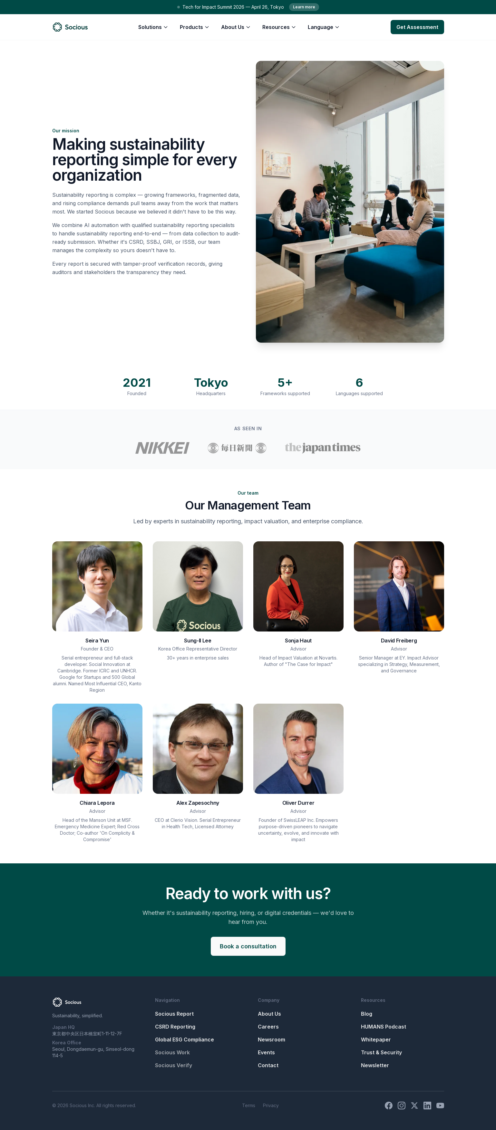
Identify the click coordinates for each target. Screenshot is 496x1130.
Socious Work (172, 1052)
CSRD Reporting (175, 1026)
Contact (268, 1065)
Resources (279, 27)
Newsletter (375, 1065)
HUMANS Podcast (383, 1026)
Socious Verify (173, 1065)
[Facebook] (389, 1105)
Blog (366, 1014)
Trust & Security (381, 1052)
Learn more (304, 7)
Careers (268, 1026)
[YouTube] (440, 1105)
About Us (236, 27)
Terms (248, 1105)
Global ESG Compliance (184, 1039)
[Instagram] (401, 1105)
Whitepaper (376, 1039)
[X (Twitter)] (414, 1105)
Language (324, 27)
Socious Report (174, 1014)
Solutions (153, 27)
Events (266, 1052)
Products (194, 27)
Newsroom (271, 1039)
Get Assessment (417, 27)
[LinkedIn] (427, 1105)
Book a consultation (248, 946)
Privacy (271, 1105)
